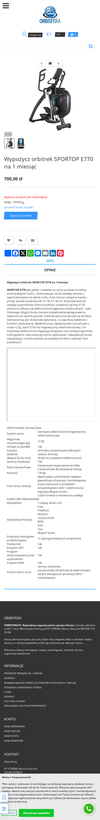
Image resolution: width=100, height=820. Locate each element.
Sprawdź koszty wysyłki (18, 207)
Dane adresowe (13, 740)
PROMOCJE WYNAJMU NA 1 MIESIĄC (23, 673)
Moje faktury (12, 731)
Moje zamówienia (14, 726)
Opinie (50, 270)
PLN (60, 34)
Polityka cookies (14, 701)
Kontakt (9, 696)
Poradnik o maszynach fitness (23, 687)
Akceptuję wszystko (36, 813)
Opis (50, 261)
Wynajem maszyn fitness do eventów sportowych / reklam (40, 682)
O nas (7, 692)
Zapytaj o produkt (21, 216)
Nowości (9, 678)
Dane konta (11, 735)
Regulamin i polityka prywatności (25, 705)
